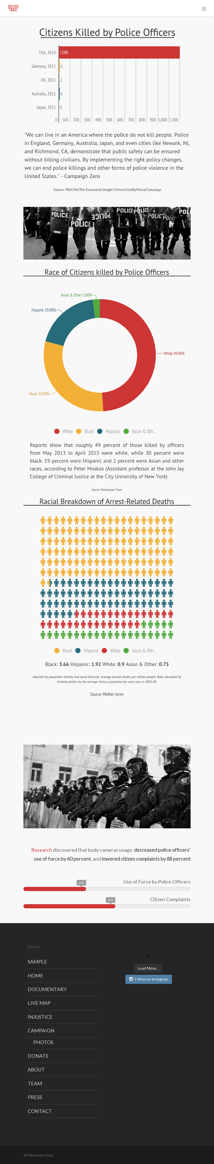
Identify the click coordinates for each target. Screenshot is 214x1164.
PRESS (35, 1097)
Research (41, 850)
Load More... (148, 968)
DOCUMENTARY (47, 989)
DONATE (38, 1056)
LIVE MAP (39, 1003)
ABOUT (36, 1069)
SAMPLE (37, 962)
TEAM (35, 1083)
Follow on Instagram (148, 979)
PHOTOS (43, 1042)
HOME (35, 975)
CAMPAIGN (41, 1030)
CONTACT (40, 1111)
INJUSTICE (40, 1017)
